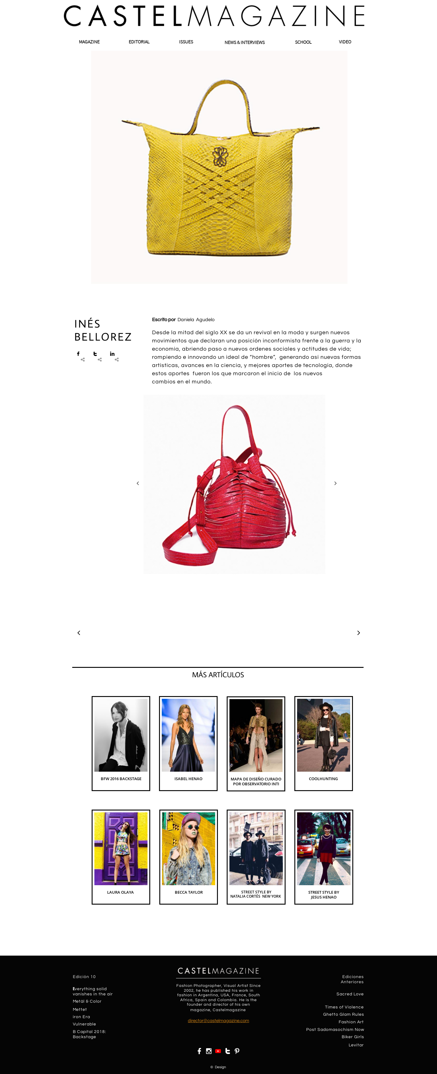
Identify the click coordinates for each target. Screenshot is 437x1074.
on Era (83, 1017)
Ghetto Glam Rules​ (343, 1014)
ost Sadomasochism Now (336, 1030)
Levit (354, 1045)
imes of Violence (346, 1007)
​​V (74, 1024)
